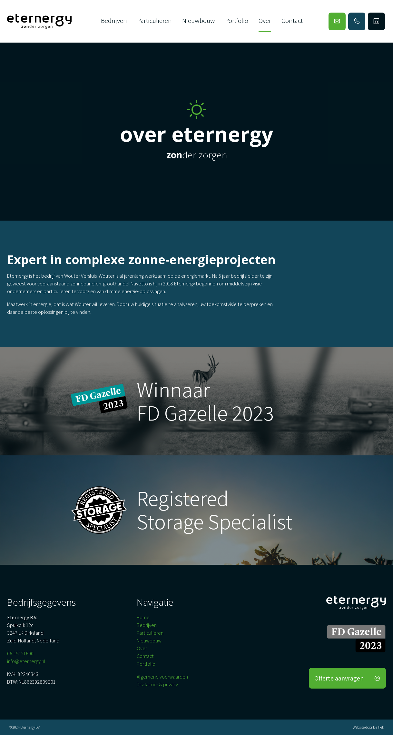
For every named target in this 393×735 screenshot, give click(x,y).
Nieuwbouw (198, 20)
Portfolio (236, 20)
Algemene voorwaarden (162, 676)
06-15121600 (20, 653)
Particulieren (154, 20)
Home (143, 617)
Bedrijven (114, 20)
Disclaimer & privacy (157, 684)
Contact (292, 20)
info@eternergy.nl (26, 661)
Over (265, 20)
